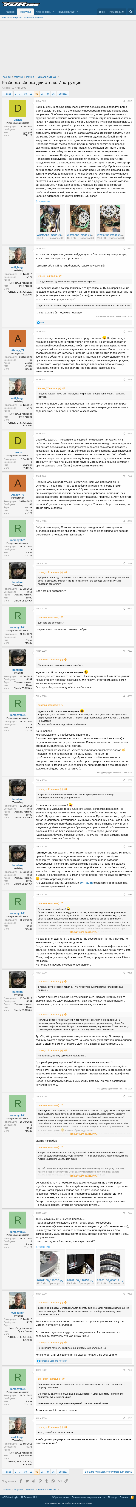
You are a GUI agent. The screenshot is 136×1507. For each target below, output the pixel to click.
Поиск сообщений (34, 17)
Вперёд (63, 93)
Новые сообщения (12, 17)
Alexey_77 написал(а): (50, 388)
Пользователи (66, 11)
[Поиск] (131, 11)
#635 (130, 973)
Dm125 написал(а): (48, 276)
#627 (130, 521)
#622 (130, 248)
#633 (130, 846)
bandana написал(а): (49, 617)
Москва (28, 363)
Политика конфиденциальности (89, 1497)
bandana (17, 582)
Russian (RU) (29, 1497)
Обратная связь (60, 1497)
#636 (130, 1096)
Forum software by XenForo (68, 1504)
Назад (7, 93)
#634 (130, 894)
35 (53, 93)
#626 (130, 476)
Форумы (25, 11)
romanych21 (18, 539)
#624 (130, 379)
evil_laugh (17, 267)
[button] (53, 11)
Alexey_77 (17, 350)
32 (36, 93)
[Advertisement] (68, 47)
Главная (9, 11)
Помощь (112, 1497)
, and (54, 1361)
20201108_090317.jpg (110, 1280)
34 (48, 93)
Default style (10, 1497)
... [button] (20, 93)
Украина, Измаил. (23, 595)
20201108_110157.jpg (80, 1280)
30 (25, 93)
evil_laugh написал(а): (49, 1378)
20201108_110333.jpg (50, 1280)
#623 (130, 331)
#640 (130, 1418)
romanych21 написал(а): (51, 572)
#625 (130, 433)
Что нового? (43, 11)
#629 (130, 608)
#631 (130, 696)
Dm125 (17, 119)
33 (42, 93)
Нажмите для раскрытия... (84, 932)
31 (31, 93)
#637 (130, 1213)
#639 (130, 1370)
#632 (130, 780)
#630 (130, 651)
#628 (130, 563)
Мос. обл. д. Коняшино (21, 283)
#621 (130, 101)
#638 (130, 1294)
